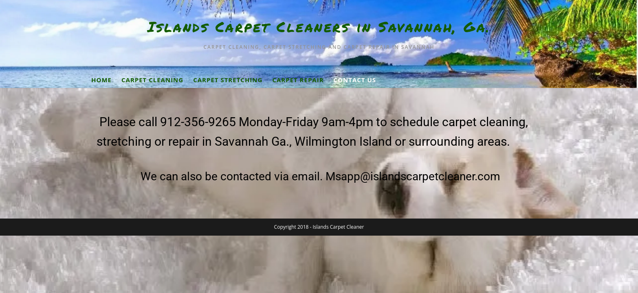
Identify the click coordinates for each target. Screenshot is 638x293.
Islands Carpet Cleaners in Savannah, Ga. (319, 26)
